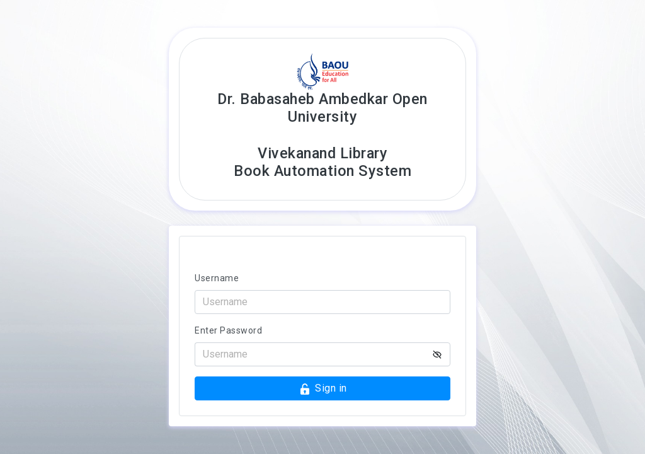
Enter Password (228, 330)
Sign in (323, 389)
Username (217, 278)
